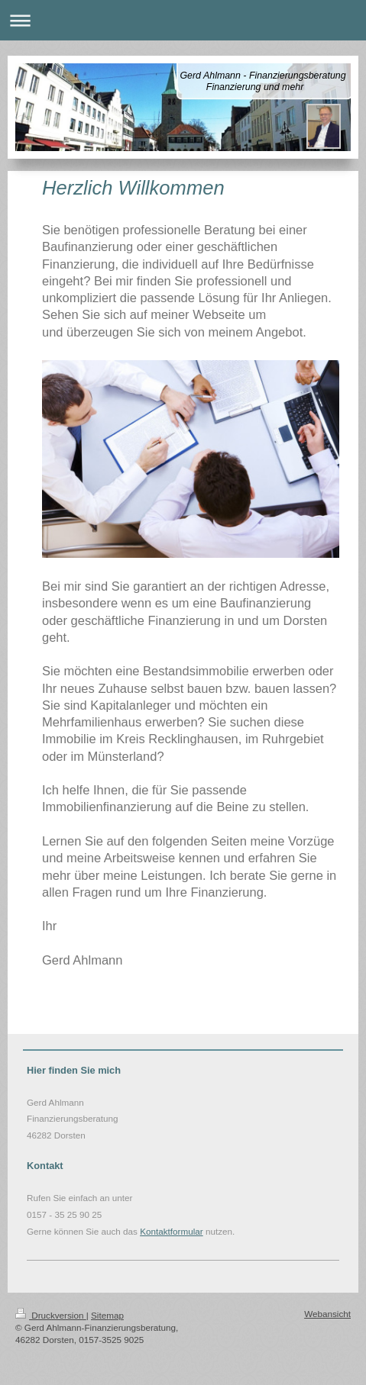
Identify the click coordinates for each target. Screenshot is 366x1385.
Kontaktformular (171, 1231)
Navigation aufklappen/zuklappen (183, 20)
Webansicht (327, 1314)
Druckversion (50, 1315)
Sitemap (107, 1315)
